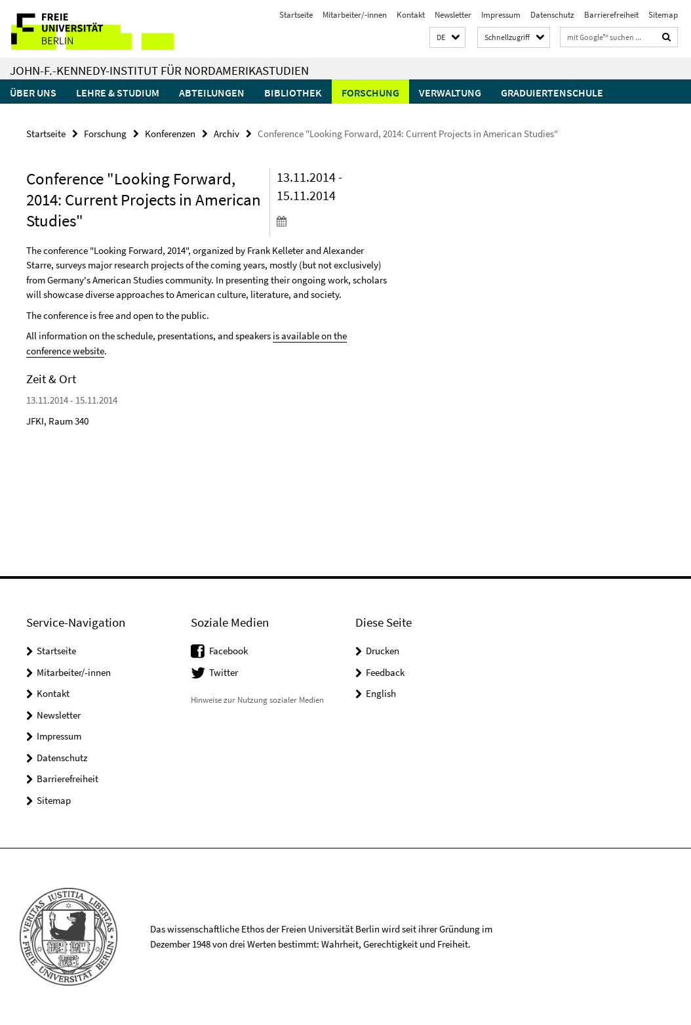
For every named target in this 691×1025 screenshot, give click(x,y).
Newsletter (453, 14)
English (381, 693)
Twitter (223, 672)
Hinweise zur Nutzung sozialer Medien (257, 699)
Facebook (228, 650)
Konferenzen (170, 133)
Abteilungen (212, 92)
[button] (447, 38)
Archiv (226, 133)
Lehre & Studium (117, 92)
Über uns (33, 92)
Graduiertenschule (552, 92)
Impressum (501, 14)
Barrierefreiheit (611, 14)
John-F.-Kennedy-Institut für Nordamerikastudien (159, 70)
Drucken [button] (382, 650)
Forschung (370, 92)
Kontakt (411, 14)
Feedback (385, 672)
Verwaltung (450, 92)
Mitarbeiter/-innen (355, 14)
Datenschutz (552, 14)
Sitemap (663, 14)
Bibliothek (293, 92)
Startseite (296, 14)
